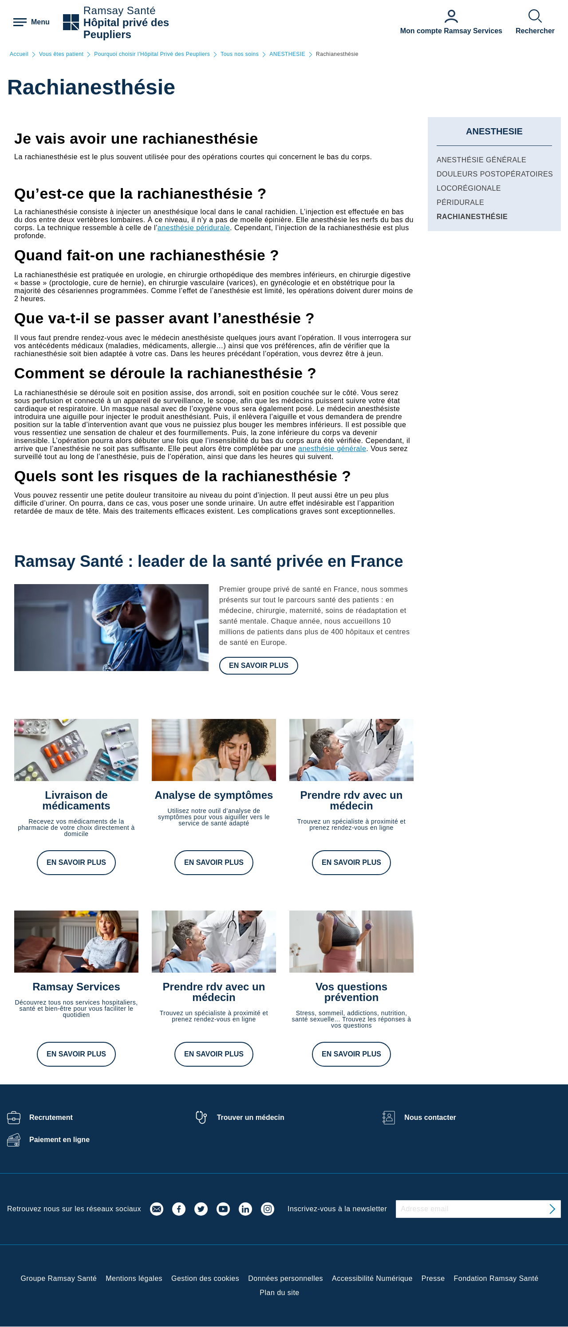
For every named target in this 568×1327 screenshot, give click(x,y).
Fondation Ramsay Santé (496, 1278)
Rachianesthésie (472, 216)
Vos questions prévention (351, 992)
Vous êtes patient (61, 54)
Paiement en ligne (59, 1139)
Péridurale (460, 202)
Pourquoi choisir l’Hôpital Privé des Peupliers (152, 54)
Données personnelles (285, 1278)
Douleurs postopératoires (495, 174)
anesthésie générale (332, 448)
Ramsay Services (76, 987)
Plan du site (279, 1292)
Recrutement (51, 1117)
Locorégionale (469, 188)
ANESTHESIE (287, 54)
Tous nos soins (240, 54)
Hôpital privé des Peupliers (126, 28)
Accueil (19, 54)
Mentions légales (134, 1278)
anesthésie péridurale (194, 228)
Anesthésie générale (481, 160)
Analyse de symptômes (214, 795)
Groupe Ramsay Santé (58, 1278)
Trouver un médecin (250, 1117)
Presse (433, 1278)
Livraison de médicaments (76, 800)
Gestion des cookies (205, 1278)
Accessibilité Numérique (372, 1278)
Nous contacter (430, 1117)
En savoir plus (258, 665)
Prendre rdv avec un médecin (351, 800)
